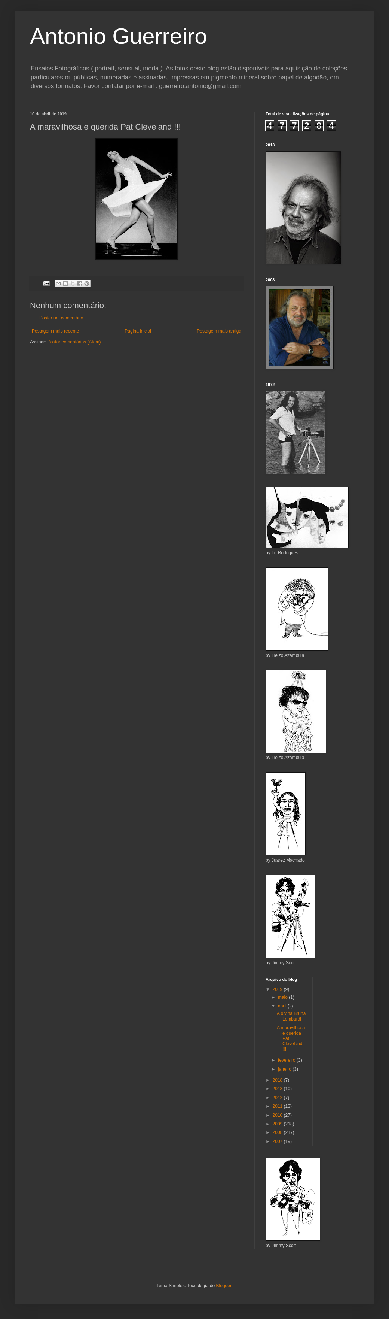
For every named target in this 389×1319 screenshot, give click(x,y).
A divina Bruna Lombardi (291, 1016)
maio (283, 997)
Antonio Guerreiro (118, 36)
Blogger (224, 1285)
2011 (278, 1106)
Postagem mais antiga (219, 331)
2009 (278, 1124)
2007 (278, 1141)
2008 (278, 1132)
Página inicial (138, 331)
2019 (278, 989)
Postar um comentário (61, 318)
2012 (278, 1097)
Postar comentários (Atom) (74, 342)
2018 (278, 1080)
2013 (278, 1088)
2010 (278, 1115)
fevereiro (287, 1060)
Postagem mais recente (55, 331)
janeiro (285, 1069)
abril (283, 1006)
